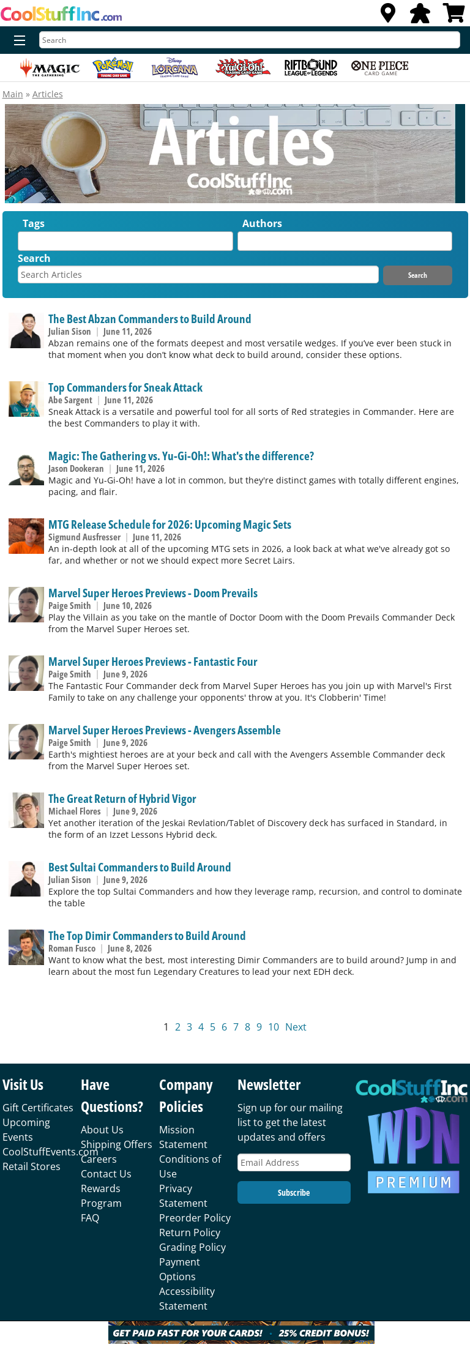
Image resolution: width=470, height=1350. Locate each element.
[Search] (249, 39)
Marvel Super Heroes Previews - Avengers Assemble (164, 730)
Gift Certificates (37, 1107)
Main (12, 94)
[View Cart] (454, 16)
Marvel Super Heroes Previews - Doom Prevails (153, 592)
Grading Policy (192, 1247)
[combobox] (125, 241)
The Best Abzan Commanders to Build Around (150, 318)
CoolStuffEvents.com (50, 1151)
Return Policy (189, 1232)
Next (296, 1027)
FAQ (90, 1218)
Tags (34, 223)
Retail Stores (31, 1166)
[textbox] (24, 244)
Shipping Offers (116, 1144)
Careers (99, 1159)
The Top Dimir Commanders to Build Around (147, 935)
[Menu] (17, 41)
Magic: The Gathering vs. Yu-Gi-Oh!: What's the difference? (181, 455)
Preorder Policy (195, 1218)
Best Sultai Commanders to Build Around (139, 867)
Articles (47, 94)
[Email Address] (294, 1162)
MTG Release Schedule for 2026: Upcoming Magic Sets (169, 524)
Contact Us (106, 1173)
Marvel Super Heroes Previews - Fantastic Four (153, 661)
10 (273, 1027)
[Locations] (388, 16)
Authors (262, 223)
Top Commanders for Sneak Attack (125, 387)
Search (34, 258)
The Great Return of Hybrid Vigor (122, 798)
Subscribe (294, 1192)
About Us (102, 1129)
